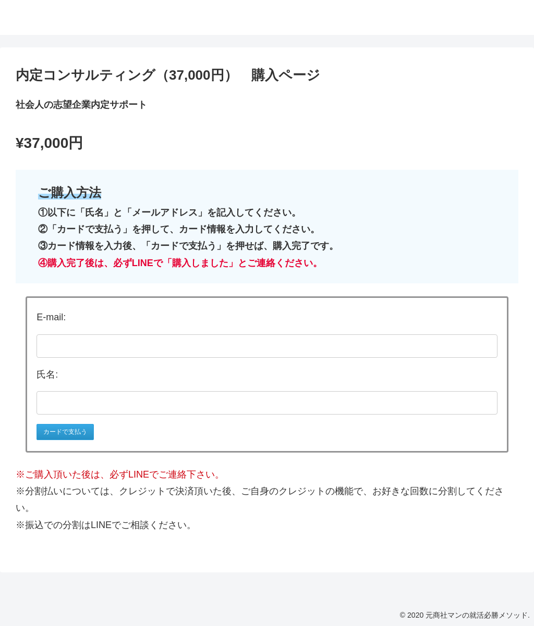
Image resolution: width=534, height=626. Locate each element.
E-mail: (51, 317)
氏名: (47, 374)
